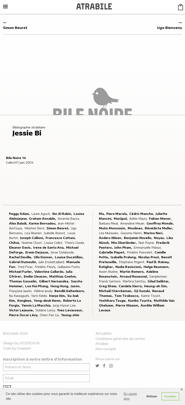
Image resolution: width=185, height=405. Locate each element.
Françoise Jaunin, (21, 291)
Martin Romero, (132, 271)
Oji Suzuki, (142, 291)
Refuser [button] (151, 396)
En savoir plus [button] (130, 396)
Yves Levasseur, (70, 310)
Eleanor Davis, (20, 247)
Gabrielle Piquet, (112, 252)
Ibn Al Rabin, (62, 213)
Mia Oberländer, (124, 242)
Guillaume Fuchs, (69, 267)
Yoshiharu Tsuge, (113, 300)
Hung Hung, (60, 286)
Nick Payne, (146, 242)
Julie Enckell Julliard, (52, 262)
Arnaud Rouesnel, (134, 276)
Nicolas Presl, (149, 257)
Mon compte (106, 349)
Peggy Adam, (20, 213)
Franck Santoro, (110, 281)
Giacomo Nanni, (132, 233)
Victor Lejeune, (22, 310)
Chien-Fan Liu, (50, 315)
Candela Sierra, (131, 286)
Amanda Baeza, (69, 218)
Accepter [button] (170, 396)
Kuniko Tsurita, (140, 300)
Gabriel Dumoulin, (23, 262)
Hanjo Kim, (58, 295)
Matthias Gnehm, (63, 276)
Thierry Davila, (75, 242)
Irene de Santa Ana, (49, 247)
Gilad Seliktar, (159, 281)
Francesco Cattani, (61, 238)
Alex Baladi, (18, 223)
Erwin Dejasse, (37, 252)
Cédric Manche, (142, 213)
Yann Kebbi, (39, 295)
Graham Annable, (43, 218)
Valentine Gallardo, (49, 271)
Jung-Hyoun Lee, (65, 305)
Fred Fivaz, (26, 267)
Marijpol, (121, 218)
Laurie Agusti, (41, 213)
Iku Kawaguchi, (19, 295)
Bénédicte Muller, (159, 228)
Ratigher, (107, 267)
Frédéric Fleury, (46, 267)
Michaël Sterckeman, (116, 291)
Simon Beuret (15, 28)
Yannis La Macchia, (37, 305)
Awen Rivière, (109, 271)
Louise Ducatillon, (69, 257)
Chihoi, (15, 242)
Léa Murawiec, (109, 233)
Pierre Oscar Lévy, (24, 315)
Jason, (76, 286)
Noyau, (160, 238)
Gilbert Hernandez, (54, 281)
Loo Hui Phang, (37, 286)
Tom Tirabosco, (127, 295)
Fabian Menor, (160, 218)
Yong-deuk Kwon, (48, 300)
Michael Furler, (21, 271)
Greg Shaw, (108, 286)
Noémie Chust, (32, 242)
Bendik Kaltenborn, (70, 291)
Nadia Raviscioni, (129, 267)
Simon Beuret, (58, 228)
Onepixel (24, 348)
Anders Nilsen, (111, 238)
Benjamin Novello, (138, 238)
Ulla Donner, (44, 257)
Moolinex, (136, 228)
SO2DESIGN (30, 343)
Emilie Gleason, (36, 276)
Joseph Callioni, (32, 238)
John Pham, (123, 247)
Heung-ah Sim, (156, 286)
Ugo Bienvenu (169, 28)
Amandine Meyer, (133, 223)
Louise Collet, (54, 242)
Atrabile (102, 344)
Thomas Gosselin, (23, 281)
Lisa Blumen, (34, 233)
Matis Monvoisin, (113, 228)
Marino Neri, (154, 233)
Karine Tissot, (151, 295)
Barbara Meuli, (109, 223)
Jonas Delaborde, (63, 252)
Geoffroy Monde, (161, 223)
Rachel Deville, (21, 257)
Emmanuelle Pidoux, (148, 247)
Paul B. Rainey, (158, 262)
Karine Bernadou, (43, 223)
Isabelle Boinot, (55, 233)
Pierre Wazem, (128, 305)
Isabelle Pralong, (124, 257)
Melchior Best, (35, 228)
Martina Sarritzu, (135, 281)
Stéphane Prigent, (132, 262)
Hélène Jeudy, (44, 291)
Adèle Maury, (138, 218)
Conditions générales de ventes (120, 339)
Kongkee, (25, 300)
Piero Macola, (117, 213)
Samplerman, (158, 276)
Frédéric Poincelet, (140, 252)
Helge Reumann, (157, 267)
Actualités (104, 333)
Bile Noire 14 (16, 158)
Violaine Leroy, (45, 310)
